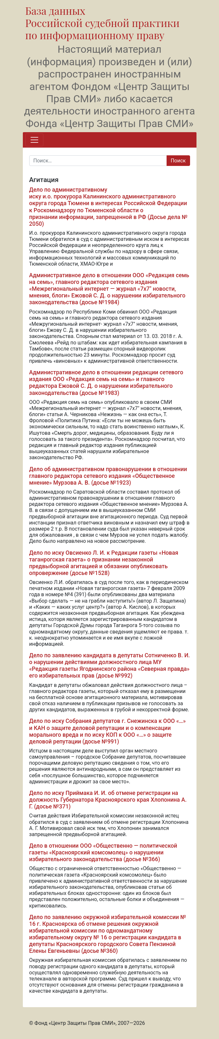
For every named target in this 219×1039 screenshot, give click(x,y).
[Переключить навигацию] (34, 139)
